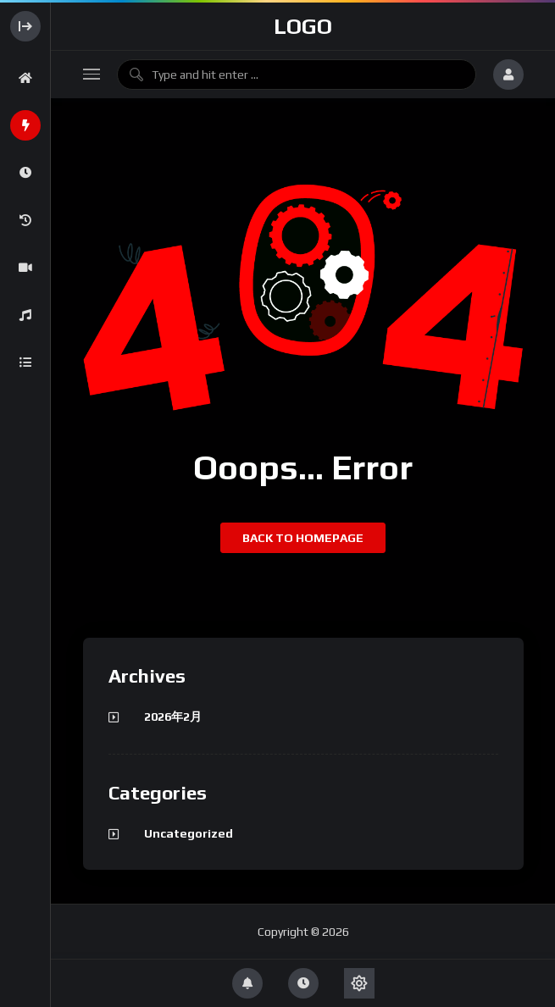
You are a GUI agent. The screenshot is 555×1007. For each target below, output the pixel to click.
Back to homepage (303, 538)
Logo (303, 26)
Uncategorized (188, 833)
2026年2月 (173, 716)
